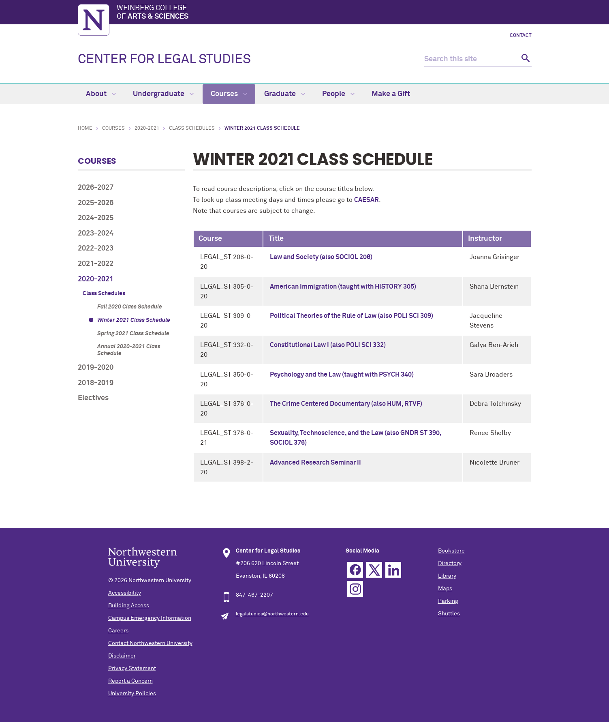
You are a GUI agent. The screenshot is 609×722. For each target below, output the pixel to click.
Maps (445, 588)
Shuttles (449, 614)
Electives (93, 398)
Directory (450, 563)
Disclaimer (122, 656)
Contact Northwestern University (150, 643)
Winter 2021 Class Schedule (133, 320)
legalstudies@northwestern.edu (272, 614)
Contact (521, 35)
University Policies (132, 693)
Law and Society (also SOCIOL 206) (321, 257)
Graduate (284, 94)
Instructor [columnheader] (485, 238)
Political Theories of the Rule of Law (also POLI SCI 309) (351, 316)
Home (85, 128)
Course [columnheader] (210, 238)
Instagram (355, 589)
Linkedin (393, 570)
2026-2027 (95, 187)
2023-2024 (95, 233)
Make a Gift (391, 94)
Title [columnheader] (276, 238)
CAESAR (366, 200)
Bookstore (451, 551)
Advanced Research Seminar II (315, 462)
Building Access (128, 605)
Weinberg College (324, 12)
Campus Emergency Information (149, 618)
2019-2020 (95, 367)
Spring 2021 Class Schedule (133, 333)
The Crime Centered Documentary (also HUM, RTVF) (346, 404)
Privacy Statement (132, 668)
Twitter (374, 570)
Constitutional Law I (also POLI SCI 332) (328, 345)
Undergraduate (163, 94)
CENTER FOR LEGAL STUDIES (164, 59)
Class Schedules (192, 128)
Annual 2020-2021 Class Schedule (128, 350)
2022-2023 (95, 248)
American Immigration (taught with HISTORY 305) (343, 286)
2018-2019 (95, 383)
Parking (448, 601)
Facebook (355, 570)
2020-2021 (147, 128)
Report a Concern (130, 681)
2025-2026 (95, 203)
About (101, 94)
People (338, 94)
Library (447, 576)
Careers (118, 631)
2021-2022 (95, 264)
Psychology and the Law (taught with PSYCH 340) (342, 374)
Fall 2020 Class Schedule (129, 307)
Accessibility (124, 593)
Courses (229, 94)
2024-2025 (95, 218)
